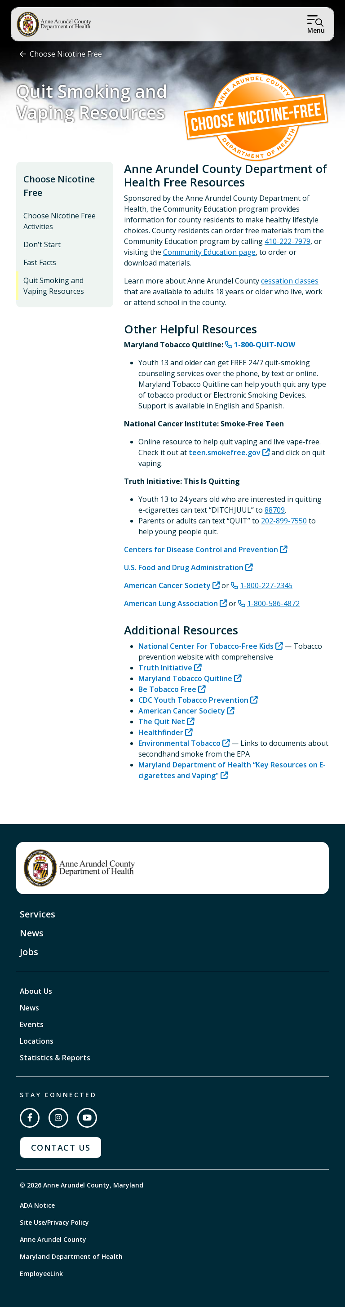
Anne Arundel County (53, 1239)
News (32, 933)
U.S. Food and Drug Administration (183, 567)
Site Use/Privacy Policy (54, 1222)
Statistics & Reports (55, 1058)
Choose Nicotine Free (66, 54)
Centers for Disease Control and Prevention (201, 549)
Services (37, 914)
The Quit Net (161, 722)
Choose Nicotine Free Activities (59, 221)
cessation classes (289, 281)
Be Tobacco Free (167, 689)
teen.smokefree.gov (225, 452)
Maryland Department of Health (71, 1256)
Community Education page (209, 252)
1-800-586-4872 (273, 603)
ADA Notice (37, 1205)
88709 (275, 510)
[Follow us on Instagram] (58, 1118)
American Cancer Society (167, 585)
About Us (36, 991)
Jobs (29, 952)
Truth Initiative (165, 668)
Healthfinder (160, 732)
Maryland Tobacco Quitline (185, 678)
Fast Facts (39, 262)
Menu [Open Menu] (316, 30)
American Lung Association (171, 603)
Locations (36, 1041)
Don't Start (42, 244)
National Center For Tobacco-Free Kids (206, 646)
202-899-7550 (284, 521)
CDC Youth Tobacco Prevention (193, 700)
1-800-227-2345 (266, 585)
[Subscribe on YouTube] (87, 1118)
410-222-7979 (287, 241)
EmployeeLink (41, 1273)
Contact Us (60, 1147)
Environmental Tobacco (179, 743)
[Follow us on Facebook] (30, 1118)
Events (32, 1024)
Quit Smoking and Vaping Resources (53, 285)
